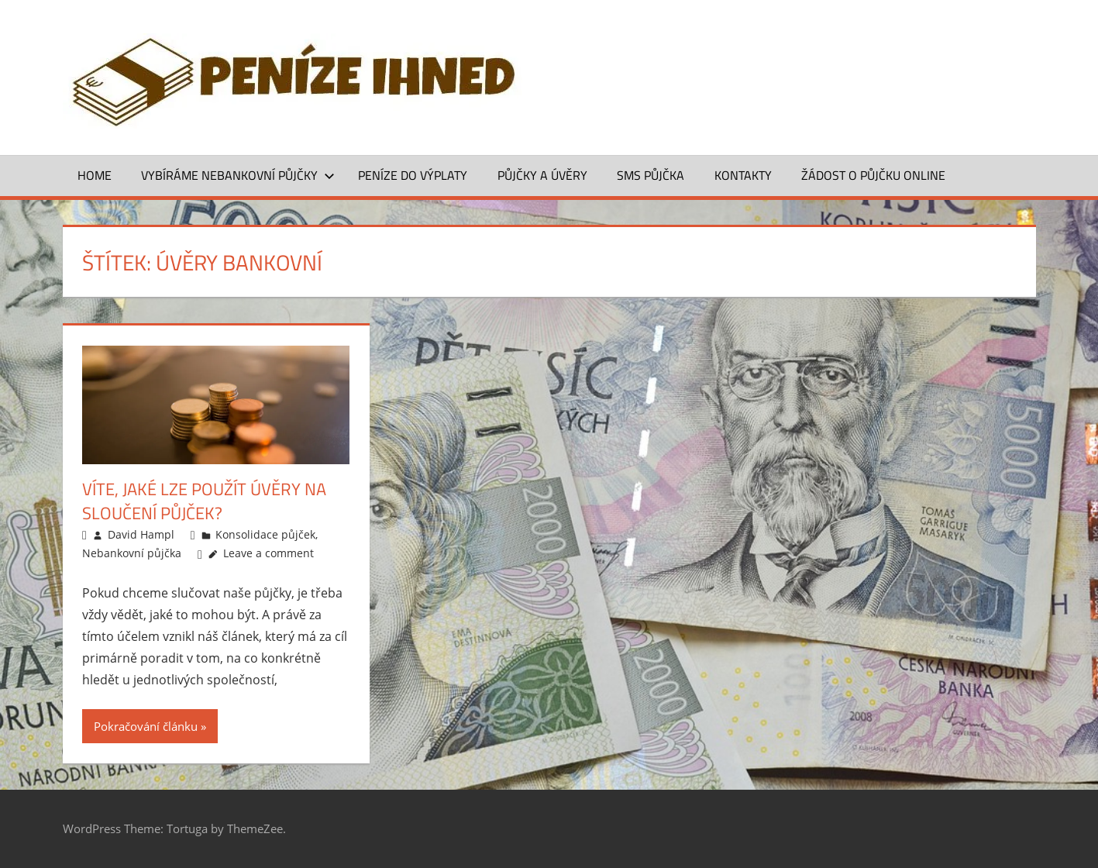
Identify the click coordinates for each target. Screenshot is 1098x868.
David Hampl (141, 534)
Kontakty (743, 175)
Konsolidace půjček (265, 534)
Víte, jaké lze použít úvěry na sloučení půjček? (204, 501)
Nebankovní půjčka (131, 553)
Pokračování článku (146, 726)
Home (94, 175)
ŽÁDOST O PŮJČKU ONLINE (873, 175)
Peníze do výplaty (412, 175)
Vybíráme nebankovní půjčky (238, 175)
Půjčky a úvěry (542, 175)
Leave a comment (268, 553)
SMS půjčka (650, 175)
